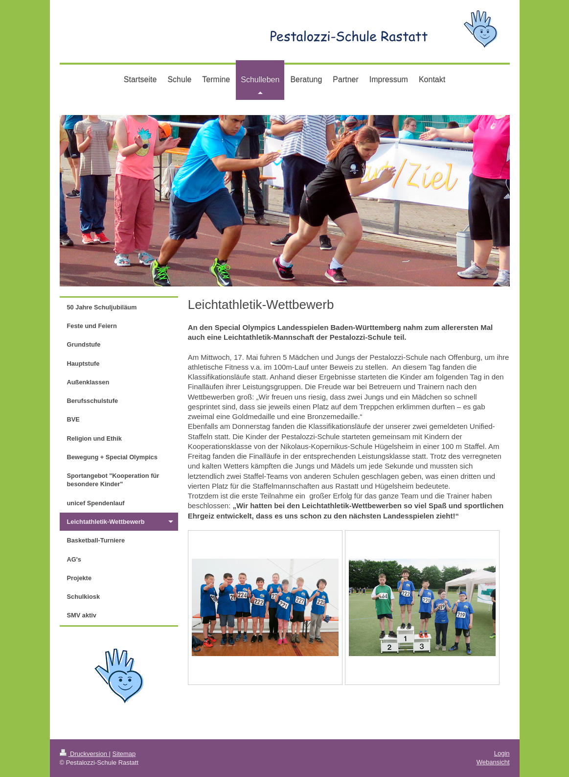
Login (502, 753)
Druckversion (84, 753)
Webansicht (493, 762)
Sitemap (124, 753)
